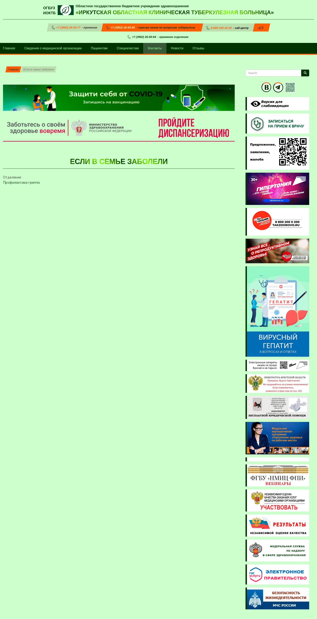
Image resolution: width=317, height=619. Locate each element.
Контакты (155, 48)
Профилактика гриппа (21, 182)
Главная (13, 69)
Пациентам (99, 48)
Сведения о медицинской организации (53, 48)
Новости (177, 48)
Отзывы (198, 48)
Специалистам (128, 48)
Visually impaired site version (269, 103)
